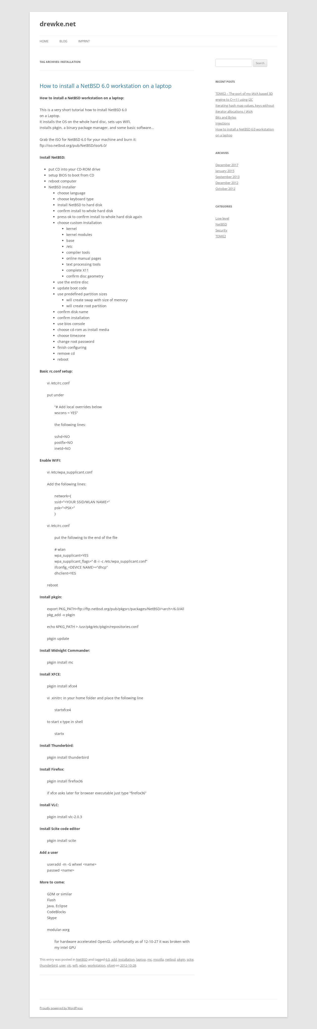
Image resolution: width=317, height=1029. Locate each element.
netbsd (170, 959)
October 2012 (225, 188)
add (114, 959)
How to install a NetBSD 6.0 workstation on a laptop (105, 85)
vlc (69, 965)
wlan (82, 965)
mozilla (158, 959)
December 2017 (226, 165)
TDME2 (220, 236)
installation (126, 959)
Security (221, 230)
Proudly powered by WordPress (61, 1008)
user (62, 965)
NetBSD (81, 959)
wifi (75, 965)
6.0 (108, 959)
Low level (222, 218)
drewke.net (58, 23)
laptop (141, 959)
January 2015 (224, 171)
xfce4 (111, 965)
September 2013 (227, 177)
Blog (63, 41)
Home (44, 41)
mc (149, 959)
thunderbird (49, 965)
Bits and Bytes (225, 117)
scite (190, 959)
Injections (222, 123)
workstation (97, 965)
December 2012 (226, 182)
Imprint (84, 41)
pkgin (181, 959)
